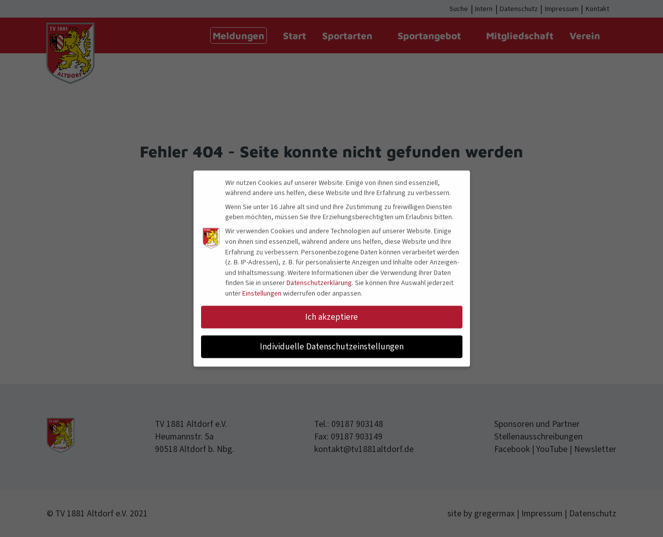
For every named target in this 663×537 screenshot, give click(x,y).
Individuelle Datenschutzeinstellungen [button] (332, 344)
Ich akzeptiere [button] (331, 315)
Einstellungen (261, 292)
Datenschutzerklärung (319, 281)
